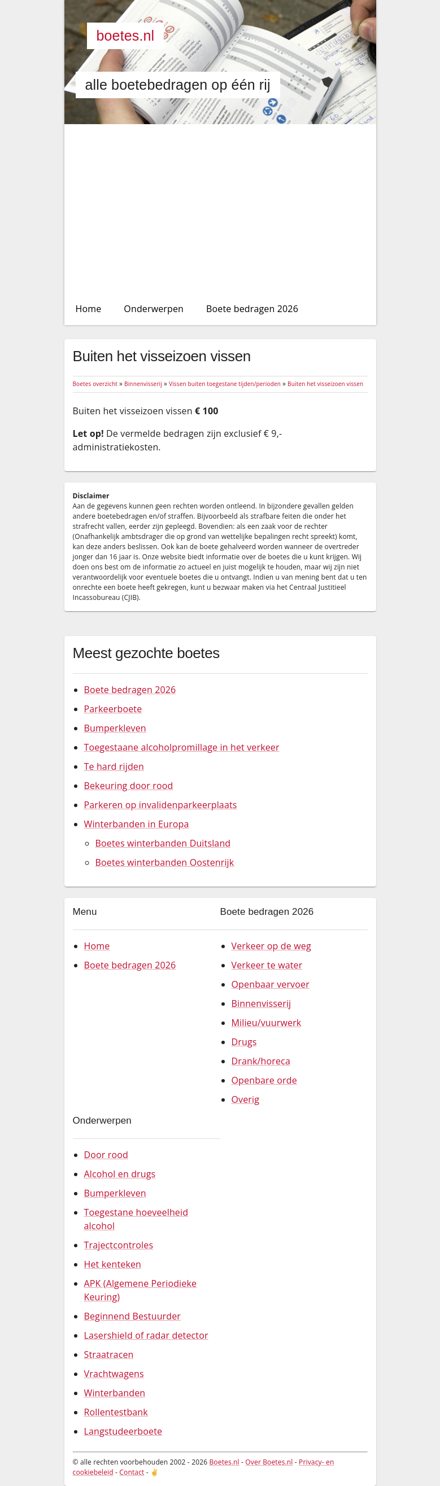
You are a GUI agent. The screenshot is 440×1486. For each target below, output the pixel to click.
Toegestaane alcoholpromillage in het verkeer (182, 747)
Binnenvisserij (143, 384)
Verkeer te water (267, 965)
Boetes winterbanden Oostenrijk (164, 862)
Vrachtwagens (114, 1373)
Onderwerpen (154, 309)
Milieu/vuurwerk (267, 1022)
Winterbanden (115, 1393)
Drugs (244, 1042)
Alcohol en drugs (120, 1174)
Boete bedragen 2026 (252, 309)
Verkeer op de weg (271, 946)
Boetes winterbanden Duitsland (163, 843)
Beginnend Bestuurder (132, 1316)
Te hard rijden (114, 766)
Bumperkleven (115, 728)
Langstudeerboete (123, 1431)
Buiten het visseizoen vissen (325, 384)
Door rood (106, 1155)
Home (89, 309)
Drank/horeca (261, 1061)
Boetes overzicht (95, 384)
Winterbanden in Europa (136, 824)
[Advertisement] (220, 209)
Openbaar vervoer (271, 984)
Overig (246, 1099)
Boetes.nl (126, 35)
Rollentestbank (116, 1412)
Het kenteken (113, 1264)
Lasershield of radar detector (146, 1335)
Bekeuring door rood (128, 785)
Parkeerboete (113, 709)
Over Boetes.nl (269, 1462)
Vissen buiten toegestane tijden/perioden (225, 384)
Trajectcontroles (119, 1245)
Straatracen (109, 1354)
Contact (131, 1472)
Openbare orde (264, 1080)
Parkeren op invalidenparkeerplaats (160, 805)
